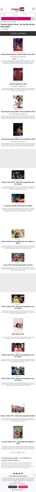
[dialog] (18, 483)
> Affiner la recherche (18, 33)
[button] (2, 9)
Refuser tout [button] (13, 486)
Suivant (22, 452)
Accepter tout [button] (23, 486)
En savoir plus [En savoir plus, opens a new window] (19, 482)
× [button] (34, 475)
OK (16, 18)
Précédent (14, 452)
